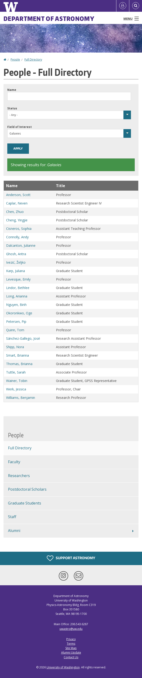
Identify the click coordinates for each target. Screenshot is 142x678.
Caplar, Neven (17, 203)
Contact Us (71, 657)
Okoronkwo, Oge (19, 313)
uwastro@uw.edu (71, 629)
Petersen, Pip (16, 321)
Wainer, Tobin (16, 380)
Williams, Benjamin (20, 397)
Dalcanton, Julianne (21, 245)
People (15, 60)
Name (11, 90)
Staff (12, 516)
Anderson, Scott (18, 195)
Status (12, 108)
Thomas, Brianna (19, 364)
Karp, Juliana (15, 271)
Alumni (14, 530)
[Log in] (122, 6)
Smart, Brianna (17, 355)
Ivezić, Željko (16, 262)
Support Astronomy (71, 558)
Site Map (71, 648)
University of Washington (63, 667)
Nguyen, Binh (16, 304)
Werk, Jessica (16, 389)
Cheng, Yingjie (17, 220)
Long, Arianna (16, 296)
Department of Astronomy (49, 18)
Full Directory (33, 60)
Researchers (19, 475)
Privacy (71, 639)
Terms (71, 644)
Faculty (14, 461)
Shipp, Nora (15, 347)
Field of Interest (19, 127)
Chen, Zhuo (15, 211)
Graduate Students (24, 503)
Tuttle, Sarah (16, 372)
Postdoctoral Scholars (27, 489)
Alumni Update (71, 653)
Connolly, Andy (17, 237)
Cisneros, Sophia (19, 228)
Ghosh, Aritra (16, 254)
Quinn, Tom (15, 330)
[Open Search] (135, 6)
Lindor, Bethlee (17, 287)
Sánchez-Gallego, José (23, 338)
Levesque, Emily (18, 279)
